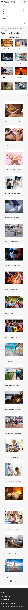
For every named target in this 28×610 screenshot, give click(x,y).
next (16, 581)
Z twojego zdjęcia (7, 16)
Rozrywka (5, 63)
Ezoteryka (5, 91)
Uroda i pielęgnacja (8, 48)
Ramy (4, 18)
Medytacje (19, 77)
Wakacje (19, 63)
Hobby (4, 77)
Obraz (4, 9)
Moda (18, 48)
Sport (18, 91)
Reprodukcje (6, 7)
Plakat (4, 11)
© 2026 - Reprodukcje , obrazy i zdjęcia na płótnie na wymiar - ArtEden (13, 607)
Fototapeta (6, 13)
